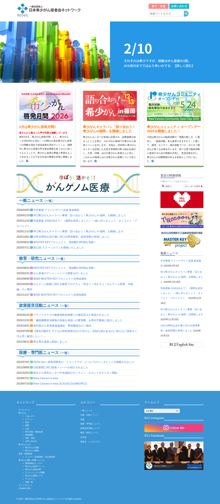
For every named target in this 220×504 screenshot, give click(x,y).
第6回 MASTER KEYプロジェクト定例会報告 (59, 278)
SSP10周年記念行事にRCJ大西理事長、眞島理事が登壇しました (71, 236)
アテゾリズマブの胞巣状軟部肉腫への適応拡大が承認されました (71, 314)
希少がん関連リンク (34, 476)
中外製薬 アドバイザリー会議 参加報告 (56, 210)
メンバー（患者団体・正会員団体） (41, 457)
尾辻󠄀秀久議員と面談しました (50, 341)
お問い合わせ (31, 441)
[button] (166, 186)
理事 (27, 425)
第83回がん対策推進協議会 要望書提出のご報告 (62, 325)
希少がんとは (24, 444)
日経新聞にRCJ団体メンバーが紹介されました (60, 367)
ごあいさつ (30, 416)
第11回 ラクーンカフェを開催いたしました (58, 247)
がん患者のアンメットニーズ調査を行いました (60, 273)
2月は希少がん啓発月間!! (37, 127)
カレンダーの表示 (193, 186)
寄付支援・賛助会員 (34, 432)
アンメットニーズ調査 (35, 472)
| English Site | (25, 488)
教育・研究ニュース (89, 432)
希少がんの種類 (32, 450)
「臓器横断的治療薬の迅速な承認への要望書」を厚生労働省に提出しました (78, 320)
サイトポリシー (25, 485)
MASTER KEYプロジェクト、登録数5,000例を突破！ (64, 242)
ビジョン (29, 419)
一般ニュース (86, 410)
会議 (82, 419)
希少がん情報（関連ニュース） (32, 460)
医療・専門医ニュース (90, 424)
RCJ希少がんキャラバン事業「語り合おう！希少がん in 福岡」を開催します (78, 231)
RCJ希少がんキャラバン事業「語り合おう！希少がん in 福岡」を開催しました (79, 215)
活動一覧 (29, 482)
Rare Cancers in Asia (45, 378)
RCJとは (22, 413)
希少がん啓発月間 (33, 469)
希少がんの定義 (32, 447)
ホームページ (24, 410)
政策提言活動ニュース (90, 428)
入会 (27, 429)
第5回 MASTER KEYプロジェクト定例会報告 (59, 294)
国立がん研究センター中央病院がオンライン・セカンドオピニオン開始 (75, 372)
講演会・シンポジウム (90, 441)
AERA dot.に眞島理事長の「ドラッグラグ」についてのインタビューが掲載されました (84, 362)
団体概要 (29, 435)
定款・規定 (30, 438)
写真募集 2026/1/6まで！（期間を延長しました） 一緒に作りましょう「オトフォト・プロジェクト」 (181, 293)
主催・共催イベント (89, 415)
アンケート (30, 479)
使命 (27, 422)
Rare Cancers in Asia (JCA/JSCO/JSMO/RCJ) (60, 383)
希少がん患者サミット (35, 466)
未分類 (83, 437)
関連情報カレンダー (34, 463)
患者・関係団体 (25, 454)
